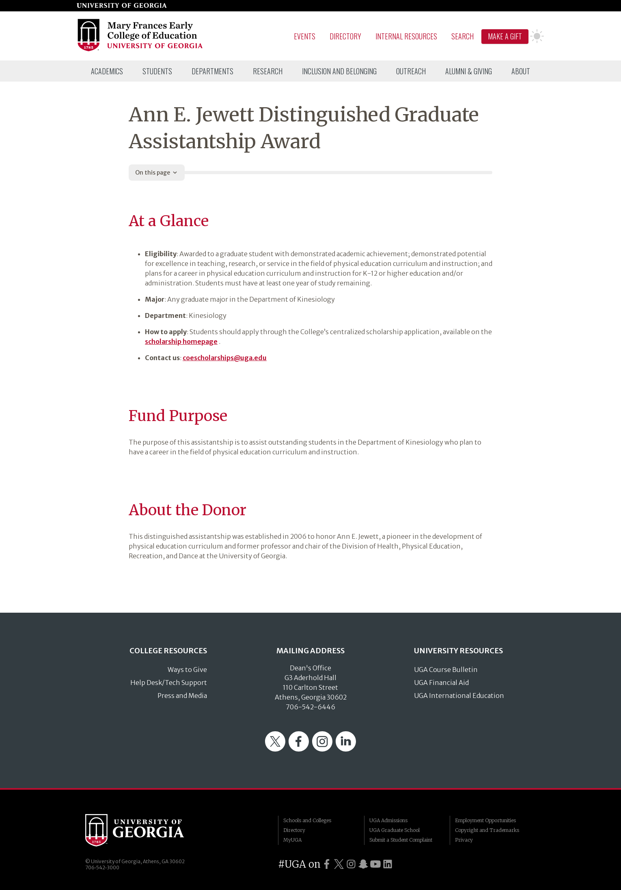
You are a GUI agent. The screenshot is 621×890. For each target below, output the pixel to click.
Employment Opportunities (485, 820)
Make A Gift (505, 36)
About (520, 71)
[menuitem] (107, 71)
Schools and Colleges (307, 820)
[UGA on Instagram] (351, 864)
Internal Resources (406, 36)
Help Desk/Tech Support (168, 682)
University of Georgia (146, 830)
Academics (107, 71)
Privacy (464, 840)
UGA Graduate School (394, 830)
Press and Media (182, 695)
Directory (345, 36)
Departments (212, 71)
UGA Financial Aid (441, 682)
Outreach (411, 71)
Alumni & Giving (468, 71)
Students (157, 71)
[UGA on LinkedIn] (388, 864)
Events (304, 36)
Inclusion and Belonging (339, 71)
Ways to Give (187, 669)
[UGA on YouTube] (375, 864)
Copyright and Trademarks (487, 830)
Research (267, 71)
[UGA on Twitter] (339, 864)
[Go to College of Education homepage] (141, 50)
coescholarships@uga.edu (225, 358)
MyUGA (292, 840)
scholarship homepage (181, 341)
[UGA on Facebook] (327, 864)
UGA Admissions (388, 820)
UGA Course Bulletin (446, 669)
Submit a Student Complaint (400, 840)
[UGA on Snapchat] (363, 864)
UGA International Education (459, 695)
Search (462, 36)
